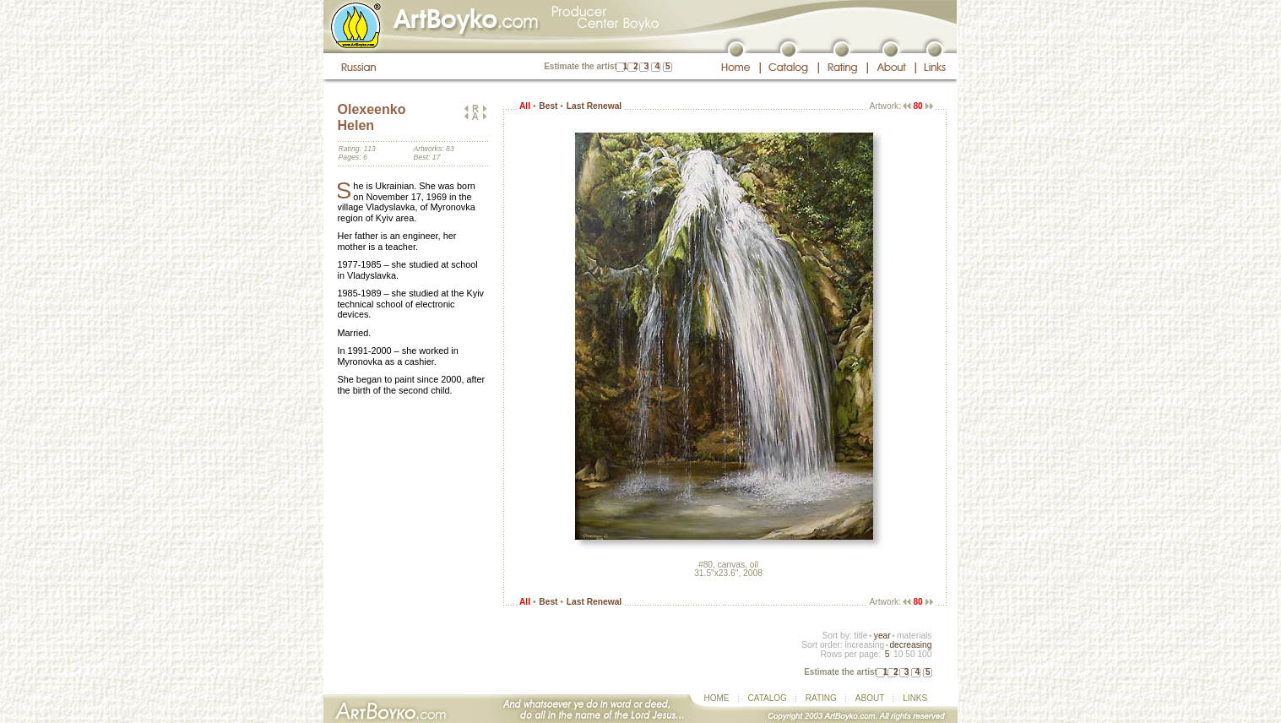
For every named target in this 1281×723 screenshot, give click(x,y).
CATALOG (767, 698)
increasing (864, 645)
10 (898, 654)
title (861, 635)
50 (910, 654)
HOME (717, 698)
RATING (821, 698)
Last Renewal (594, 106)
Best (548, 106)
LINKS (915, 698)
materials (914, 635)
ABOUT (869, 698)
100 (924, 654)
